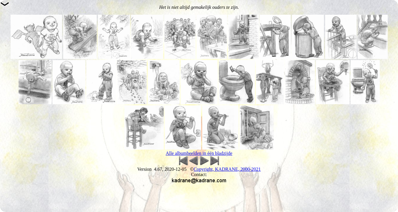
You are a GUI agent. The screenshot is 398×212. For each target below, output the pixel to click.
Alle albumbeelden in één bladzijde (199, 153)
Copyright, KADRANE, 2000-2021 (227, 169)
